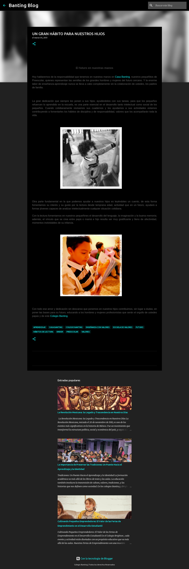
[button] (34, 44)
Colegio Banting (59, 316)
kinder (60, 332)
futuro (139, 327)
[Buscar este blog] (170, 5)
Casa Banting (122, 77)
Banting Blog (23, 5)
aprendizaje (39, 327)
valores (86, 332)
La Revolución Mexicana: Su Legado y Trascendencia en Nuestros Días (93, 412)
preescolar (72, 332)
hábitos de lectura (43, 332)
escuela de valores (122, 327)
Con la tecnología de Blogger (94, 558)
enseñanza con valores (98, 327)
